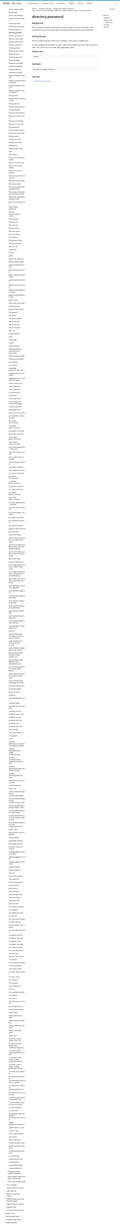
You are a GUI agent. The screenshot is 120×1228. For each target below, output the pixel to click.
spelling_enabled (14, 867)
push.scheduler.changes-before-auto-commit (17, 649)
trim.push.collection (15, 966)
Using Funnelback (11, 1223)
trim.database (13, 910)
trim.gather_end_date (16, 938)
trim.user (12, 989)
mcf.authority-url (14, 392)
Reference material (45, 9)
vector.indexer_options (16, 1134)
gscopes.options (14, 306)
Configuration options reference (63, 9)
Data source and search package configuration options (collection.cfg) (54, 10)
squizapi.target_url (15, 870)
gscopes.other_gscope (16, 309)
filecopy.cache (13, 96)
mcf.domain (13, 395)
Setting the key (108, 20)
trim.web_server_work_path (17, 1002)
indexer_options (14, 346)
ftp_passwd (12, 250)
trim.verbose (13, 995)
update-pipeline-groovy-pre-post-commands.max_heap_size (17, 1116)
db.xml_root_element (16, 15)
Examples (106, 25)
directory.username (15, 45)
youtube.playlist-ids (15, 1168)
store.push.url (13, 888)
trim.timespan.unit (15, 986)
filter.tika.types (14, 219)
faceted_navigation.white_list (16, 86)
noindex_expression (15, 407)
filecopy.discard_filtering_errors (17, 100)
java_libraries (13, 362)
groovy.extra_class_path (17, 303)
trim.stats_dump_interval (17, 973)
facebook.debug (14, 60)
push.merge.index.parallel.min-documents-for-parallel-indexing (17, 574)
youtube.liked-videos (16, 1165)
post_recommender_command (16, 458)
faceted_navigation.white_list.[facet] (16, 92)
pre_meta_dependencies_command (17, 503)
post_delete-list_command (13, 422)
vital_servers (13, 1137)
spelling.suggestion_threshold (17, 863)
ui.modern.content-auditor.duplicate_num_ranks (17, 1053)
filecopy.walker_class (16, 148)
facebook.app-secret (15, 57)
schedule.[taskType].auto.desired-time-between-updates (17, 744)
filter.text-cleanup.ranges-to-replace (15, 214)
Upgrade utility (11, 1207)
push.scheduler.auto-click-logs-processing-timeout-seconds (16, 636)
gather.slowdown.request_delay (17, 276)
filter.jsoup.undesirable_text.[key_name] (17, 198)
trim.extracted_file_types (17, 919)
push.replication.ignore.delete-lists (16, 617)
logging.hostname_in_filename (16, 374)
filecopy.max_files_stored (17, 117)
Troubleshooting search (13, 1219)
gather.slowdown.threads (17, 281)
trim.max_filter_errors (16, 950)
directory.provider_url (16, 36)
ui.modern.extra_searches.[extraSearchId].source (17, 1087)
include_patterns (14, 334)
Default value (109, 22)
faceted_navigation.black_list (17, 76)
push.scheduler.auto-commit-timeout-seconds (16, 643)
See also (106, 27)
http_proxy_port (14, 321)
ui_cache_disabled (15, 1107)
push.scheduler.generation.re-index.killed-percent (17, 669)
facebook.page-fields (15, 66)
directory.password (15, 33)
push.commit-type (15, 535)
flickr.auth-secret (14, 231)
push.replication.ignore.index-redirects (17, 622)
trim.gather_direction (16, 935)
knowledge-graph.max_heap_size (16, 369)
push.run (12, 631)
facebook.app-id (14, 54)
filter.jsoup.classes (15, 184)
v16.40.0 (111, 9)
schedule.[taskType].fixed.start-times (16, 775)
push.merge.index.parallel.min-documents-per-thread (17, 581)
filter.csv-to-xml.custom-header (17, 159)
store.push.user (14, 891)
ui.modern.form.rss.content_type (17, 1093)
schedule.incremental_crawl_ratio (17, 781)
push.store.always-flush (16, 686)
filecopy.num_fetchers (16, 121)
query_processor (14, 692)
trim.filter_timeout (15, 922)
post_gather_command (16, 431)
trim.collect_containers (16, 907)
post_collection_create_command (17, 417)
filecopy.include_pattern (17, 113)
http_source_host (14, 327)
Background (107, 18)
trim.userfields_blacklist (16, 992)
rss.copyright (13, 736)
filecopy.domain (14, 104)
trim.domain (13, 916)
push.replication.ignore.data (16, 612)
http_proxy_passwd (15, 318)
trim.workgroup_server (16, 1009)
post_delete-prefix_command (14, 427)
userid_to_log (13, 1131)
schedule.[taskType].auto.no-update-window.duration (15, 752)
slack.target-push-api (16, 844)
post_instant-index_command (14, 443)
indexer (11, 343)
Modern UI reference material (13, 1195)
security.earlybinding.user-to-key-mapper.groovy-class (17, 824)
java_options (13, 365)
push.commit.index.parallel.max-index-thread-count (17, 540)
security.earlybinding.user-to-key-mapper (17, 812)
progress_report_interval (17, 529)
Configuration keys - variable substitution (14, 1172)
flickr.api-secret (14, 228)
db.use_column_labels (16, 9)
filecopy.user (13, 145)
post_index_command (16, 434)
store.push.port (14, 885)
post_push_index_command (17, 453)
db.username (13, 12)
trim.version (13, 998)
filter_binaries (13, 222)
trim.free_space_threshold (17, 931)
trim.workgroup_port (16, 1006)
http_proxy (12, 315)
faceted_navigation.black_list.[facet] (17, 82)
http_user (12, 331)
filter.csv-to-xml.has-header (15, 167)
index (10, 337)
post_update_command (16, 470)
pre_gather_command (16, 486)
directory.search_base (16, 39)
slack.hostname (14, 838)
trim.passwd (13, 960)
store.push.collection (16, 876)
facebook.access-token (16, 51)
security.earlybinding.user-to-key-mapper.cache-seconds (17, 817)
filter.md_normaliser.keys (17, 203)
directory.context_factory (17, 19)
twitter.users (13, 1036)
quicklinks (12, 695)
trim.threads (13, 980)
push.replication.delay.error (17, 592)
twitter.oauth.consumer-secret (17, 1027)
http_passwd (13, 312)
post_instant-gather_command (14, 438)
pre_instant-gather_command (14, 493)
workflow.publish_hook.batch (17, 1147)
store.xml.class (14, 904)
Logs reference (11, 1191)
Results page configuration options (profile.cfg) (16, 1177)
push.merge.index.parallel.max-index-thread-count (17, 567)
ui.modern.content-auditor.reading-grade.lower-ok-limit (15, 1059)
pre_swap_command (16, 526)
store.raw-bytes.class (16, 894)
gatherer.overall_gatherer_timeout (17, 291)
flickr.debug (13, 237)
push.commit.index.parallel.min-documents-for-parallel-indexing (17, 547)
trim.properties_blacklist (17, 963)
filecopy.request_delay (16, 130)
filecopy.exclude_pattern (17, 107)
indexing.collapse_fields (16, 356)
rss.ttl (10, 739)
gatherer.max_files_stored (17, 286)
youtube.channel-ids (15, 1159)
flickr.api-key (13, 225)
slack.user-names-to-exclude (16, 848)
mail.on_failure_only (15, 383)
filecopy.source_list (15, 139)
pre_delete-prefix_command (14, 482)
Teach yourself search (12, 1216)
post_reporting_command (17, 463)
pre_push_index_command (17, 508)
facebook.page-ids (15, 69)
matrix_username (14, 389)
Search (34, 9)
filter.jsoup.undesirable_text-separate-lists (17, 188)
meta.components (15, 399)
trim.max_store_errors (16, 957)
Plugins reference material (15, 1204)
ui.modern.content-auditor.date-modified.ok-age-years (16, 1045)
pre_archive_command (16, 473)
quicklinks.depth (14, 703)
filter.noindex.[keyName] (13, 208)
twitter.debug (13, 1012)
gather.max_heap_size (16, 259)
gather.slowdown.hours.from (17, 266)
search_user (13, 789)
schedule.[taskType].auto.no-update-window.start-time (16, 760)
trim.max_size (13, 953)
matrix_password (14, 386)
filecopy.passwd (14, 127)
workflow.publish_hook (16, 1143)
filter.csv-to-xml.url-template (15, 172)
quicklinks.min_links (15, 720)
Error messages (11, 1185)
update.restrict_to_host (16, 1128)
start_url (11, 873)
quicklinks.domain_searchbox (17, 707)
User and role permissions (15, 1210)
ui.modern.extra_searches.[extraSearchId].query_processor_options (17, 1079)
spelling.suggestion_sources (17, 858)
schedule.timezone (15, 785)
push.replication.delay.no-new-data (17, 602)
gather (11, 256)
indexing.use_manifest (16, 359)
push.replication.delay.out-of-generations (17, 607)
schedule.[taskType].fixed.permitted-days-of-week (17, 768)
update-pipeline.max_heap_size (17, 1123)
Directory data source (43, 81)
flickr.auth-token (14, 234)
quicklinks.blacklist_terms (17, 699)
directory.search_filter (16, 42)
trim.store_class (14, 977)
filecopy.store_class (15, 142)
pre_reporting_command (16, 521)
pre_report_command (16, 517)
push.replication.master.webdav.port (17, 627)
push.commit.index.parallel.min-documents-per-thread (17, 554)
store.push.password (16, 882)
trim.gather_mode (15, 941)
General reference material (15, 1188)
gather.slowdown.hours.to (17, 271)
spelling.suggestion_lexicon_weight (17, 853)
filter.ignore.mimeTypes (17, 181)
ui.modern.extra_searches (17, 1072)
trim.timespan (13, 983)
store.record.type (14, 897)
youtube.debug (14, 1162)
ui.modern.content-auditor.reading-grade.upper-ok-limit (15, 1066)
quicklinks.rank (14, 723)
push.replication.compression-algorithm (17, 587)
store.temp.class (14, 900)
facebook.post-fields (15, 72)
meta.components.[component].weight (15, 403)
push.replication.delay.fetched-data (17, 597)
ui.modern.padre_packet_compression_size (17, 1098)
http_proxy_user (14, 324)
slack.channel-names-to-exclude (17, 834)
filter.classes (13, 155)
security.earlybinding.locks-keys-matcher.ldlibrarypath (17, 793)
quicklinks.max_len (15, 711)
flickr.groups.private (15, 240)
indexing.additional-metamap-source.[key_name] (15, 351)
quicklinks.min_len (15, 717)
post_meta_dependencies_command (17, 448)
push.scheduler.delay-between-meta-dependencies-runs (16, 662)
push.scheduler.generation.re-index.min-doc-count (17, 676)
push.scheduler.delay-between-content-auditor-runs (16, 655)
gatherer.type (13, 300)
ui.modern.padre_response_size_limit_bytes (16, 1103)
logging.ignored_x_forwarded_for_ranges (17, 379)
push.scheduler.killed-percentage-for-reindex (16, 682)
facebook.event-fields (16, 63)
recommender (13, 729)
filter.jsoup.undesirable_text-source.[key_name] (17, 193)
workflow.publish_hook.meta (17, 1152)
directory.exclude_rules (16, 26)
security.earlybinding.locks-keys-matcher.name (17, 807)
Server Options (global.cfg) (16, 1181)
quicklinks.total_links (16, 726)
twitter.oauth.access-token (15, 1017)
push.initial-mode (14, 559)
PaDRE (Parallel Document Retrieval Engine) (15, 1200)
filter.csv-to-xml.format (16, 163)
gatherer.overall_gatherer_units (17, 296)
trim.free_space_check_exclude (17, 926)
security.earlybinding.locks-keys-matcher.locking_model (17, 800)
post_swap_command (16, 467)
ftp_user (11, 253)
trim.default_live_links (16, 913)
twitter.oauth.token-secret (15, 1031)
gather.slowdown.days (16, 262)
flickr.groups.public (15, 243)
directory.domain (14, 23)
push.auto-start (14, 532)
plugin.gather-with (15, 410)
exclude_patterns (14, 48)
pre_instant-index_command (14, 498)
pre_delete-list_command (13, 477)
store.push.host (14, 879)
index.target (13, 340)
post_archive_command (17, 413)
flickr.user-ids (13, 246)
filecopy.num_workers (16, 124)
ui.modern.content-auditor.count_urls (15, 1040)
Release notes (9, 1213)
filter (10, 152)
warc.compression (15, 1140)
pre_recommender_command (17, 513)
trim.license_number (15, 947)
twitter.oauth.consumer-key (17, 1021)
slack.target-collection (16, 841)
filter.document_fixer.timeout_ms (17, 177)
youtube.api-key (14, 1156)
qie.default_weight (15, 689)
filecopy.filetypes (14, 110)
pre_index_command (16, 489)
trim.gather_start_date (16, 944)
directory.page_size (15, 30)
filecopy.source (14, 136)
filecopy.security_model (16, 133)
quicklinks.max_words (16, 714)
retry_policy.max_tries (16, 733)
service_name (13, 829)
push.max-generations (16, 562)
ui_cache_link (13, 1111)
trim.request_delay (15, 969)
